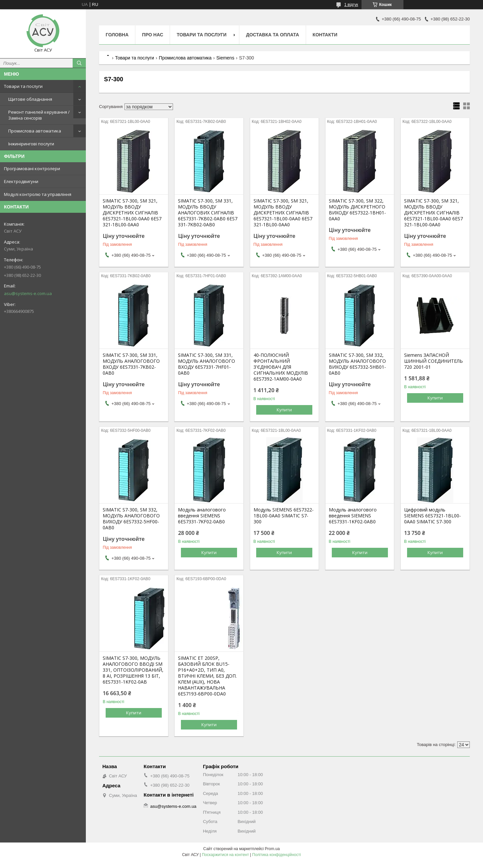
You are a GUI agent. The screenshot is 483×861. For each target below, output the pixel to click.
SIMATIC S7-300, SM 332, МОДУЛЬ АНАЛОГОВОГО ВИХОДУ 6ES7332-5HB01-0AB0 (357, 364)
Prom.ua (272, 848)
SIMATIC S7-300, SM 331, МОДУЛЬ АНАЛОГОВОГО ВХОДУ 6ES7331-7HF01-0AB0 (206, 364)
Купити (284, 410)
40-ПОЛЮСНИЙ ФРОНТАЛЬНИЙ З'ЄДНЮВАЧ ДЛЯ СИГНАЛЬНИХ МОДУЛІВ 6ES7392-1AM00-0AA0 (281, 367)
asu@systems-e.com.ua (28, 293)
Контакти (325, 34)
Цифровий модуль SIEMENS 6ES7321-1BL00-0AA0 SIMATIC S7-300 (432, 516)
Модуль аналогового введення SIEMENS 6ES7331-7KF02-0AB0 (202, 516)
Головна (117, 34)
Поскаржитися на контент (225, 854)
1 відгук (351, 4)
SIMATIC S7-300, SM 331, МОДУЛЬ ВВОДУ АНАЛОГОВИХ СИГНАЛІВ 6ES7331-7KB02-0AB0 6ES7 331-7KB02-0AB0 (207, 213)
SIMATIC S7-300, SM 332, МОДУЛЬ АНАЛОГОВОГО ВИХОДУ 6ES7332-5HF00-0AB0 (131, 519)
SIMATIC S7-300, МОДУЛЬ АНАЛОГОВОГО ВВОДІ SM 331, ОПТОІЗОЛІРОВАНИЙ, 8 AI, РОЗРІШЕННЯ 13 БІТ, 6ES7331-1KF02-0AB (133, 670)
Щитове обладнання (30, 99)
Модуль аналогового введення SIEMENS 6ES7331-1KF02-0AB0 (353, 516)
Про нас (152, 34)
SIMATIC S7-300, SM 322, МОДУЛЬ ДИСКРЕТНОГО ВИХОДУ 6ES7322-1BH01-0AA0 (357, 210)
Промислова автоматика (34, 131)
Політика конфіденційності (276, 854)
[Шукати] (79, 63)
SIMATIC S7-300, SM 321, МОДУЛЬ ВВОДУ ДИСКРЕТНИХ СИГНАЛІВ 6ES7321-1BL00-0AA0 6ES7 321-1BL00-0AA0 (132, 213)
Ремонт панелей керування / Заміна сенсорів (39, 115)
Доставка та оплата (272, 34)
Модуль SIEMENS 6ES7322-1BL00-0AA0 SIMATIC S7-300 (284, 516)
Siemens (225, 57)
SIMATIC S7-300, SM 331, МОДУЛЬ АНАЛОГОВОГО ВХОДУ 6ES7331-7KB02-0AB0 (131, 364)
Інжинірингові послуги (31, 144)
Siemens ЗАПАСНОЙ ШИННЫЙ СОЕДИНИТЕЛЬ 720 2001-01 (433, 361)
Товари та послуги (23, 86)
